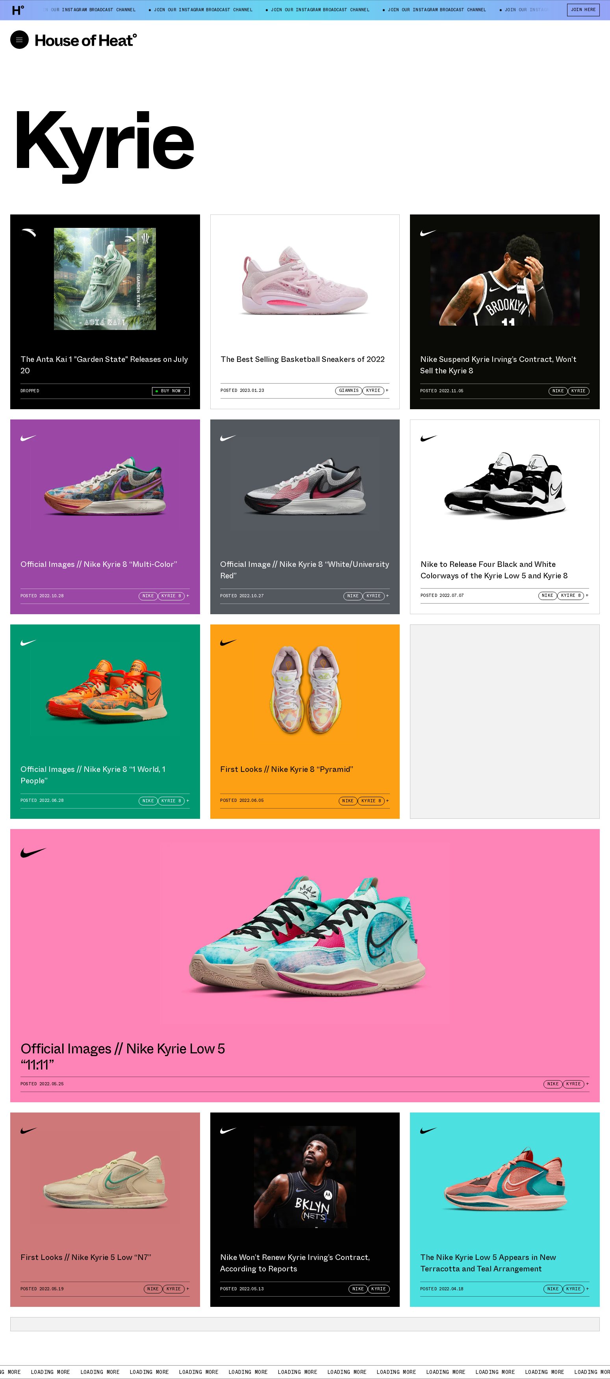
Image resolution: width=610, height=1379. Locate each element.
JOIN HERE (583, 10)
